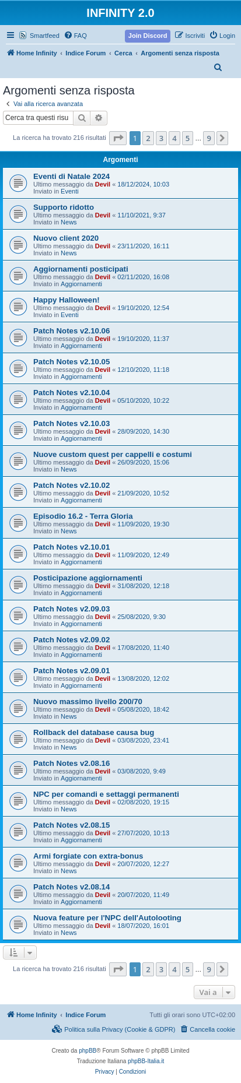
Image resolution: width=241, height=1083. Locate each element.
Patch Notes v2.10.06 (71, 330)
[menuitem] (75, 36)
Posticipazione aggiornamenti (87, 578)
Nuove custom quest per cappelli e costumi (112, 454)
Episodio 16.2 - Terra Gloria (83, 516)
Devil (102, 184)
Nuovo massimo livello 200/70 (87, 701)
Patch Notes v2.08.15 (71, 825)
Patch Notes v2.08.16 (71, 763)
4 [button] (174, 138)
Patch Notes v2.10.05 (71, 361)
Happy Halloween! (66, 300)
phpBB (87, 1050)
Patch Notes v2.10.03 (71, 423)
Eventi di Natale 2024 (71, 176)
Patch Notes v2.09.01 (71, 670)
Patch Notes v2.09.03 (71, 608)
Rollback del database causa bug (93, 732)
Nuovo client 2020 (66, 238)
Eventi (70, 191)
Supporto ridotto (63, 207)
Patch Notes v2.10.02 (71, 485)
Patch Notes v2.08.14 (71, 886)
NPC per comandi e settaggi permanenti (106, 794)
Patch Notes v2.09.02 (71, 639)
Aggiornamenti (81, 283)
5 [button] (188, 138)
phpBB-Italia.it (146, 1061)
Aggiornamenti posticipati (80, 269)
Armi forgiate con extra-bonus (88, 856)
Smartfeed (45, 35)
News (69, 222)
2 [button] (148, 138)
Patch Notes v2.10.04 (71, 392)
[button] (118, 138)
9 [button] (209, 138)
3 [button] (161, 138)
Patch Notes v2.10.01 (71, 547)
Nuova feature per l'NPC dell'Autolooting (107, 917)
